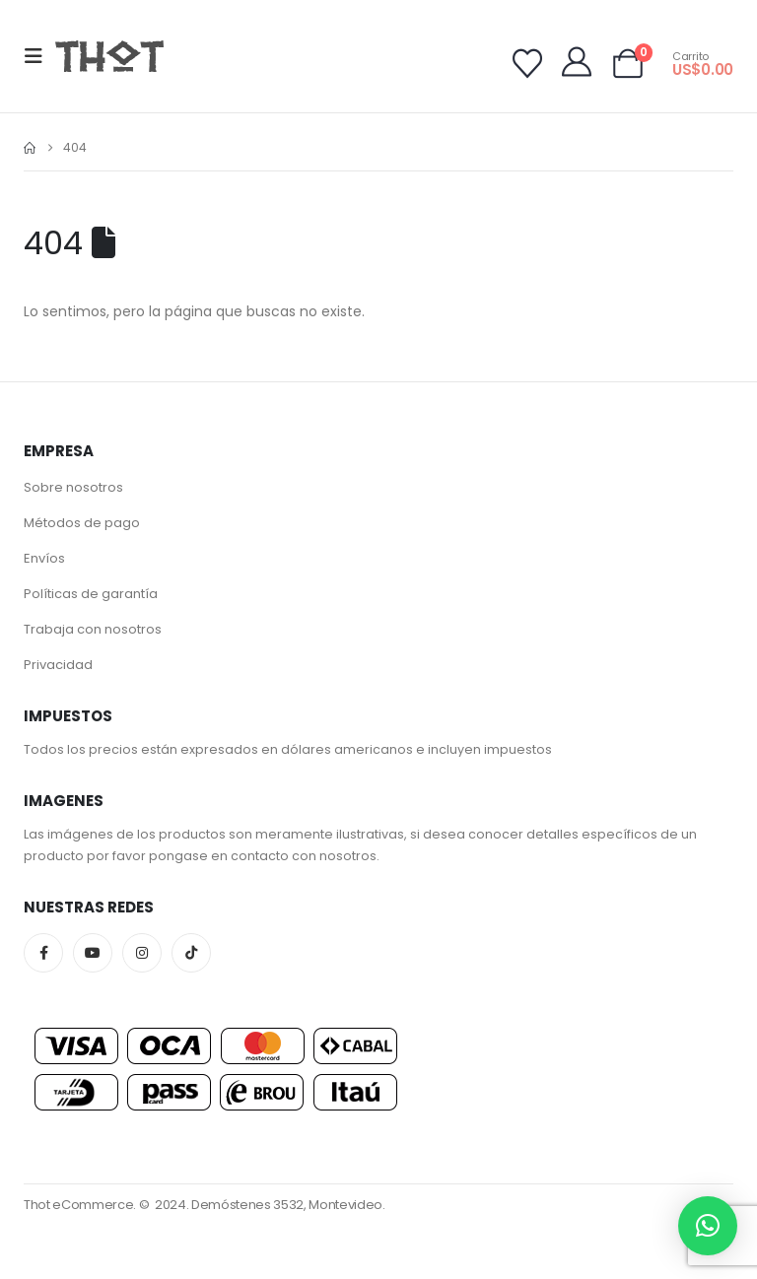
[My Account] (576, 62)
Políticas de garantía (91, 593)
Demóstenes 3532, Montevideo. (288, 1204)
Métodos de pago (82, 522)
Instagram (142, 953)
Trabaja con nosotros (93, 629)
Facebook (43, 953)
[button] (39, 56)
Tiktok (191, 953)
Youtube (92, 953)
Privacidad (58, 664)
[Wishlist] (527, 64)
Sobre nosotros (73, 487)
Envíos (44, 558)
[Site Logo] (109, 55)
